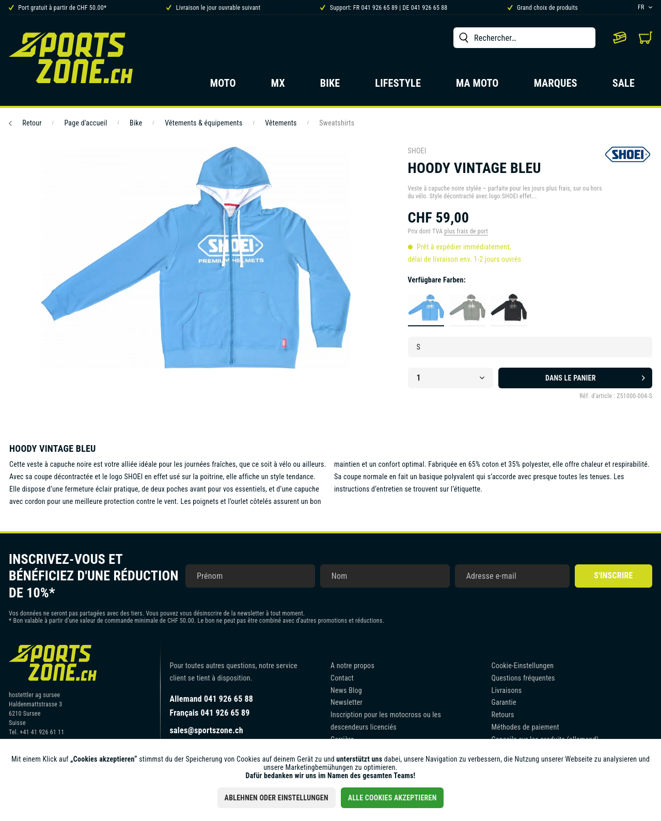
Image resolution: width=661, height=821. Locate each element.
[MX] (278, 86)
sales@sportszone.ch (206, 730)
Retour (25, 123)
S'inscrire (613, 575)
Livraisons (507, 690)
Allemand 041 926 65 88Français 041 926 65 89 (212, 706)
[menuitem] (524, 37)
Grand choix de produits (543, 7)
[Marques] (555, 86)
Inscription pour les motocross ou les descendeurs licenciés (385, 721)
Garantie (504, 702)
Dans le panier (595, 376)
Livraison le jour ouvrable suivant (213, 7)
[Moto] (223, 86)
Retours (503, 715)
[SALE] (623, 86)
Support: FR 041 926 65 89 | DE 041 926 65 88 (383, 7)
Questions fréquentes (523, 678)
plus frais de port (466, 231)
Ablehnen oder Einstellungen (276, 798)
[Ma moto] (477, 86)
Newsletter (346, 702)
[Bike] (330, 86)
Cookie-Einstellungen (523, 665)
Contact (342, 678)
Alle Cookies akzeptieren (392, 798)
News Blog (346, 690)
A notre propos (352, 665)
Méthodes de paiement (525, 727)
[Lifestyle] (397, 86)
